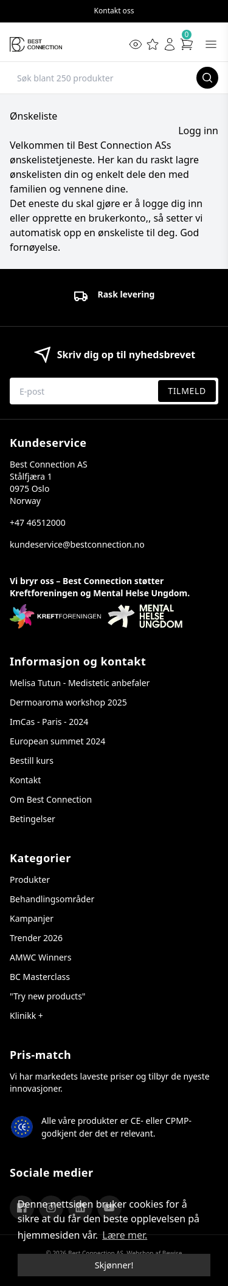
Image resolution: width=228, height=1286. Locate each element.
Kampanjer (32, 918)
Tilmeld (187, 390)
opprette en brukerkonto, (90, 218)
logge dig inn (173, 203)
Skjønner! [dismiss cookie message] (114, 1265)
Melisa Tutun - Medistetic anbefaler (80, 683)
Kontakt (25, 780)
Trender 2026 (36, 938)
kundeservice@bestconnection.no (77, 544)
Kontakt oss (114, 10)
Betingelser (32, 819)
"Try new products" (48, 996)
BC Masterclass (40, 976)
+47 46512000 (38, 522)
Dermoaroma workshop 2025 (68, 702)
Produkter (30, 879)
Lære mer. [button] (124, 1235)
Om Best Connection (51, 799)
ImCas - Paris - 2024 (49, 721)
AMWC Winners (40, 957)
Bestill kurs (32, 760)
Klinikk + (26, 1015)
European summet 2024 (57, 741)
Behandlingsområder (52, 899)
